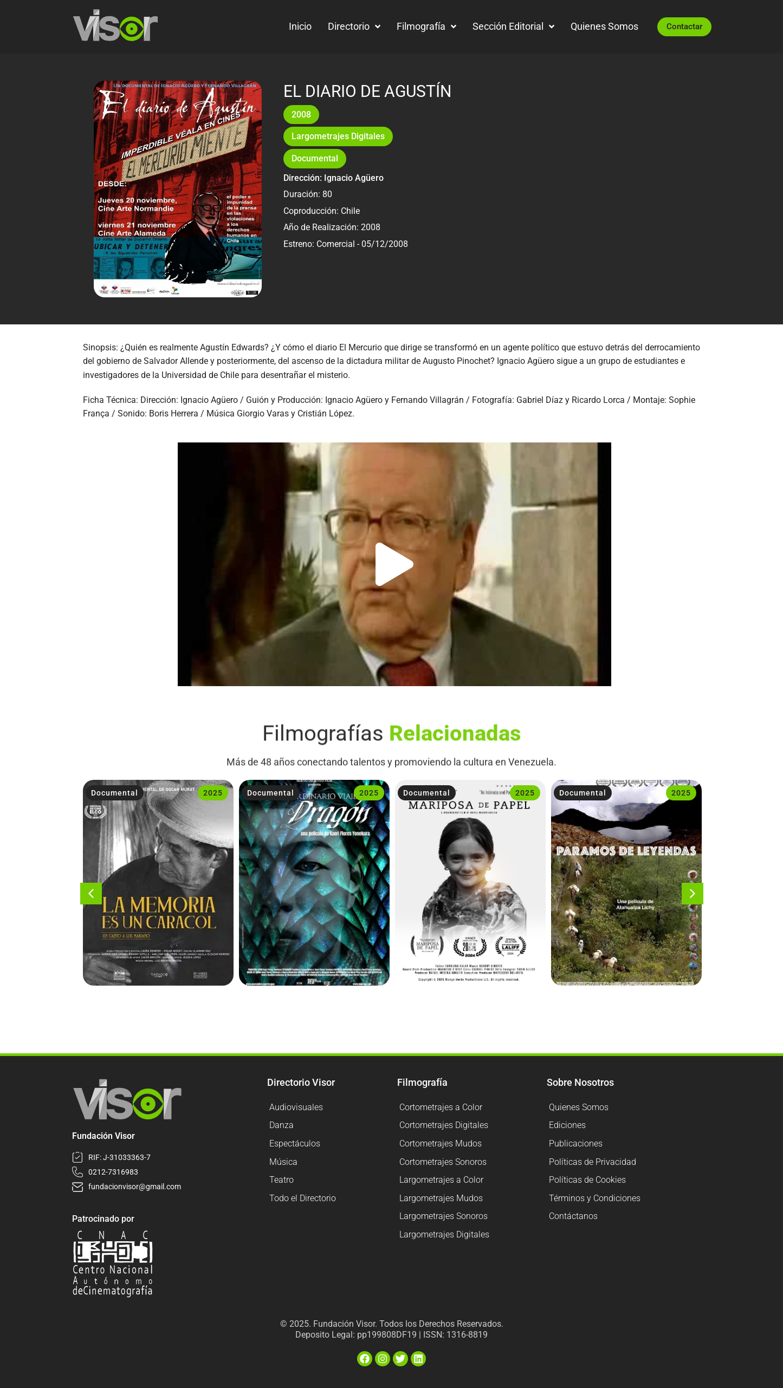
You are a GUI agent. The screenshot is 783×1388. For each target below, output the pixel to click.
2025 (213, 793)
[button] (394, 564)
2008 (301, 114)
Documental (315, 158)
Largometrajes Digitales (338, 136)
